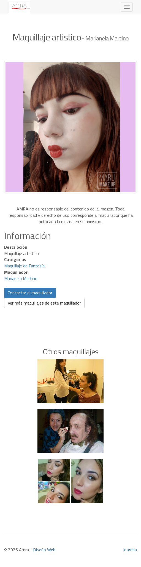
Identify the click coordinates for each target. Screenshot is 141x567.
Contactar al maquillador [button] (30, 292)
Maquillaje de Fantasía (24, 265)
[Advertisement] (70, 319)
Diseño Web (44, 549)
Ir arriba (130, 549)
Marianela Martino (20, 278)
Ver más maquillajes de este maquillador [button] (44, 303)
